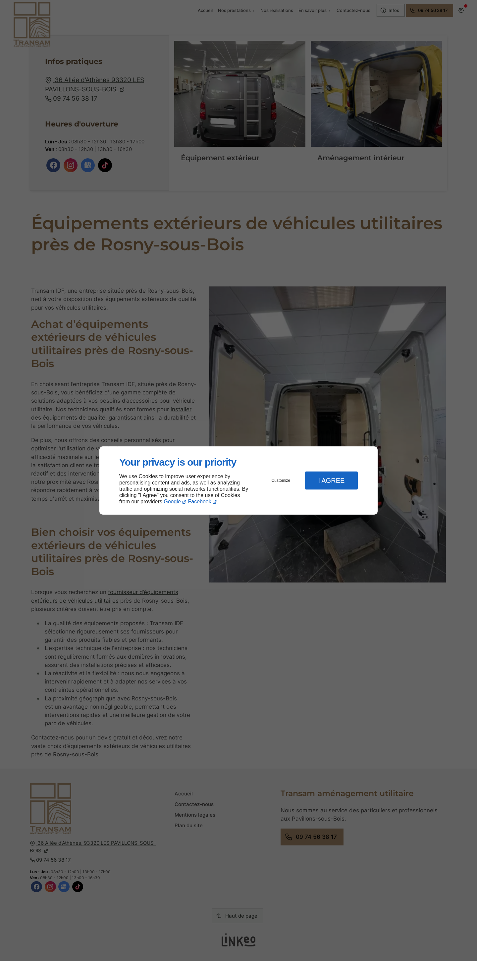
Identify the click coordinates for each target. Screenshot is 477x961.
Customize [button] (281, 480)
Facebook (199, 501)
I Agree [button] (331, 480)
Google (172, 501)
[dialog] (238, 480)
